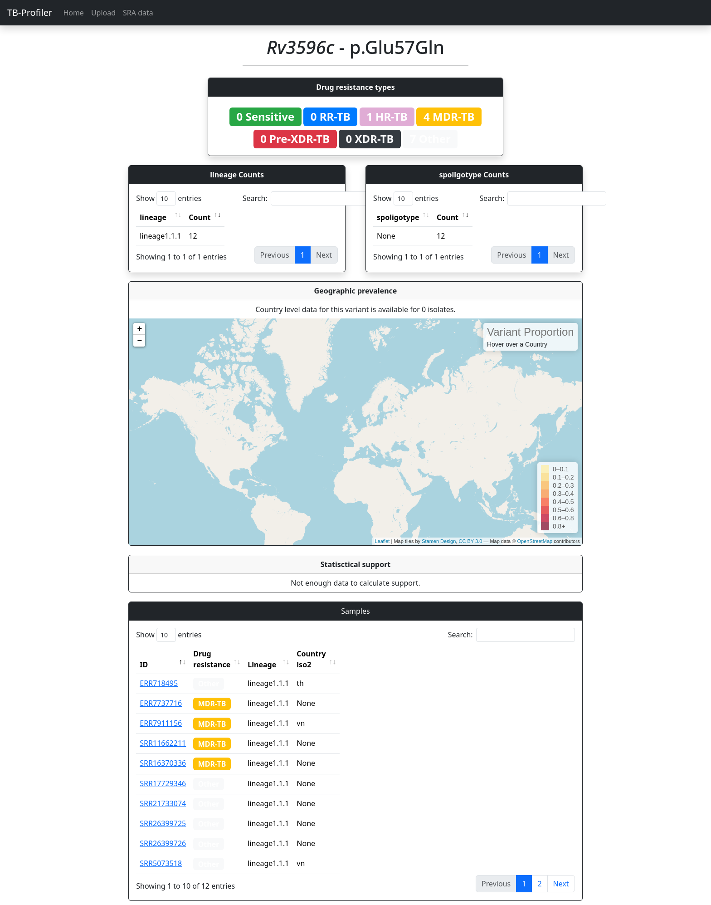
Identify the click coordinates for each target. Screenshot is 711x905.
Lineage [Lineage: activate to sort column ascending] (282, 654)
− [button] (139, 340)
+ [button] (139, 328)
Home (73, 13)
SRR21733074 (163, 792)
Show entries (168, 198)
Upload (103, 13)
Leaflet (382, 541)
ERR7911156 (161, 712)
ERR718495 (159, 672)
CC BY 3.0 (470, 541)
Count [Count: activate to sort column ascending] (199, 217)
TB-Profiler (29, 12)
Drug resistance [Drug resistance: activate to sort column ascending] (221, 654)
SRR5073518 (161, 852)
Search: (306, 198)
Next (561, 873)
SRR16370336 (163, 752)
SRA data (138, 13)
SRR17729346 (163, 773)
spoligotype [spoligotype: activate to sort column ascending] (398, 217)
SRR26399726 (163, 832)
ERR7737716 (161, 692)
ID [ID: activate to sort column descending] (144, 654)
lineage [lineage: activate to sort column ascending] (153, 217)
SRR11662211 (163, 732)
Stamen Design (439, 541)
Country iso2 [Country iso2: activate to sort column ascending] (339, 654)
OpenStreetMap (534, 541)
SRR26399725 (163, 812)
